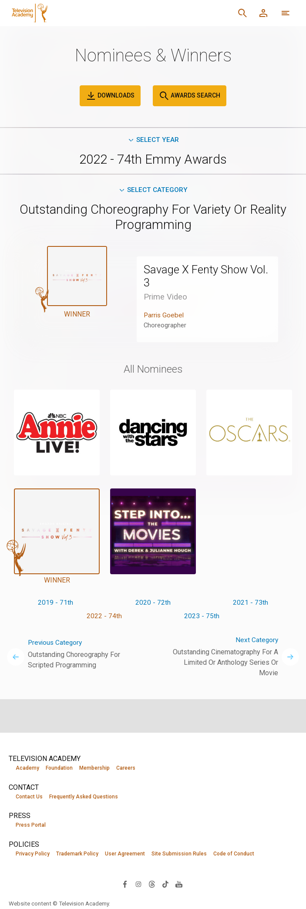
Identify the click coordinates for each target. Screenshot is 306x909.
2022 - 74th (104, 618)
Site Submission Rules (179, 854)
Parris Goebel (164, 316)
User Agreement (125, 854)
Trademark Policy (77, 854)
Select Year (153, 140)
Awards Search (189, 96)
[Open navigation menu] (285, 13)
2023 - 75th (201, 618)
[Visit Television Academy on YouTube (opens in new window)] (179, 884)
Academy (27, 768)
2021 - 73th (250, 604)
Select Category (153, 191)
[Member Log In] (263, 13)
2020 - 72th (153, 604)
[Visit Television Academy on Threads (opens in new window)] (152, 884)
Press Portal (31, 825)
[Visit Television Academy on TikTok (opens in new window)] (165, 884)
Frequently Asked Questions (83, 797)
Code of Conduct (233, 854)
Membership (94, 768)
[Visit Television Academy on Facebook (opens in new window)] (125, 884)
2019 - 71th (55, 604)
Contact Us (29, 797)
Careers (125, 768)
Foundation (59, 768)
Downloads (110, 96)
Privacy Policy (33, 854)
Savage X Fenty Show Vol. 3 (199, 277)
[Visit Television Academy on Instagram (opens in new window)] (138, 884)
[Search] (242, 13)
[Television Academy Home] (41, 13)
